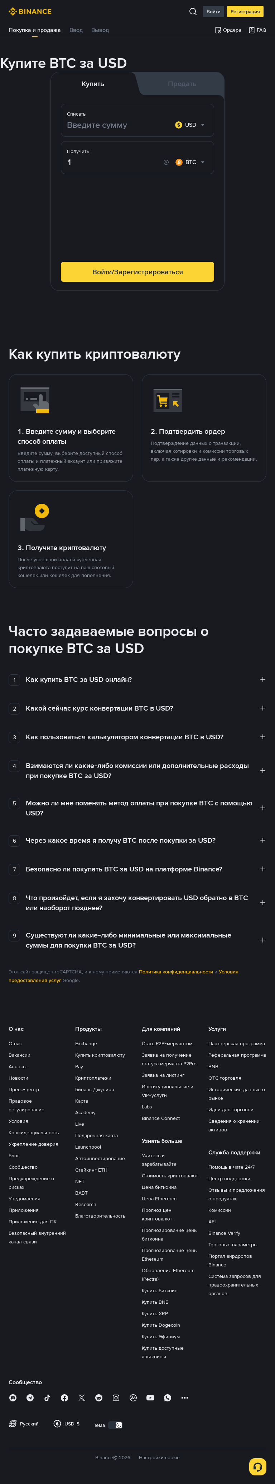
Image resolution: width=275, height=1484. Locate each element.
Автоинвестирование (100, 1158)
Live (79, 1124)
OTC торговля (224, 1078)
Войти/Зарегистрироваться (137, 271)
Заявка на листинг (163, 1075)
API (212, 1221)
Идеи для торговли (231, 1109)
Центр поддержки (229, 1178)
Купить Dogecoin (161, 1325)
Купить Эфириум (161, 1336)
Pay (79, 1066)
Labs (147, 1106)
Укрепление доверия (33, 1144)
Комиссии (219, 1210)
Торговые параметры (232, 1244)
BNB (213, 1066)
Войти (214, 11)
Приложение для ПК (33, 1221)
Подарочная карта (96, 1135)
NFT (80, 1181)
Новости (18, 1078)
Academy (85, 1112)
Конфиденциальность (34, 1132)
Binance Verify (224, 1233)
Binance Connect (161, 1118)
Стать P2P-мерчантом (167, 1043)
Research (85, 1204)
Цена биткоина (159, 1187)
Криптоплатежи (93, 1078)
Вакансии (19, 1055)
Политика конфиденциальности (176, 971)
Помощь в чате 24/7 (231, 1167)
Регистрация (245, 11)
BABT (81, 1193)
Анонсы (17, 1066)
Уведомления (24, 1198)
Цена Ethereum (159, 1198)
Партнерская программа (236, 1043)
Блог (14, 1155)
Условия (18, 1121)
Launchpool (88, 1147)
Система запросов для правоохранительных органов (234, 1285)
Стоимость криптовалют (170, 1175)
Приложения (24, 1210)
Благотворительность (100, 1216)
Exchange (86, 1043)
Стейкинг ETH (91, 1170)
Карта (81, 1101)
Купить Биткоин (160, 1290)
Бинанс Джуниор (94, 1089)
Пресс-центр (24, 1089)
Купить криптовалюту (100, 1055)
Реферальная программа (237, 1055)
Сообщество (23, 1167)
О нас (15, 1043)
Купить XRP (155, 1313)
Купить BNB (155, 1302)
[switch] (115, 1425)
